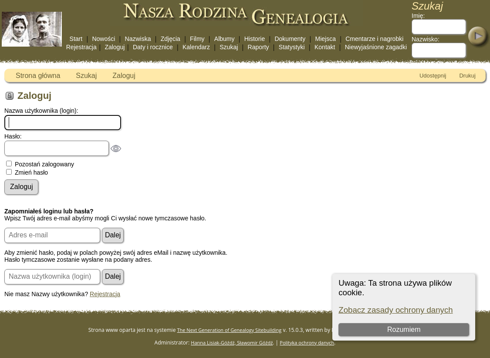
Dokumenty (289, 38)
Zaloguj (115, 47)
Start (76, 38)
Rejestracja (81, 47)
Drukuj (467, 75)
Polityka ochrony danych (307, 342)
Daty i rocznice (153, 47)
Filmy (197, 38)
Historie (254, 38)
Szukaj (229, 47)
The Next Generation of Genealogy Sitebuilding (229, 330)
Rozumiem (403, 329)
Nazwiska (138, 38)
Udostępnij (432, 75)
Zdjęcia (170, 38)
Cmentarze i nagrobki (374, 38)
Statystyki (292, 47)
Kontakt (324, 47)
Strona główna (38, 75)
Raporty (258, 47)
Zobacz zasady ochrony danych (395, 309)
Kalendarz (196, 47)
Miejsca (325, 38)
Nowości (103, 38)
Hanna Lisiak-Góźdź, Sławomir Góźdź (232, 342)
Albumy (224, 38)
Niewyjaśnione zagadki (376, 47)
